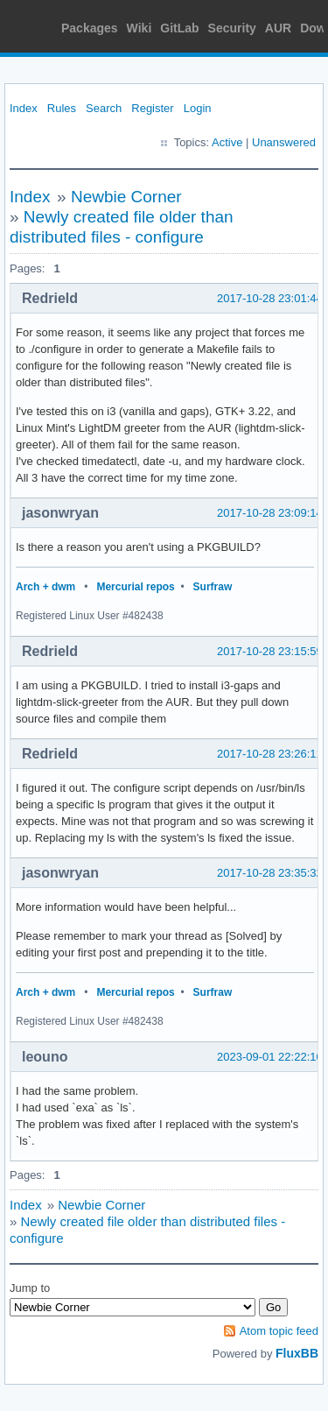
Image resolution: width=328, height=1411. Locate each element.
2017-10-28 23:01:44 (270, 298)
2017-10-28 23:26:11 (270, 753)
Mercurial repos (135, 587)
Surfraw (213, 587)
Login (198, 108)
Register (152, 108)
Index (24, 108)
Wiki (139, 28)
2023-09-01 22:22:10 (270, 1056)
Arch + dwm (45, 587)
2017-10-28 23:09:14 (270, 512)
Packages (89, 28)
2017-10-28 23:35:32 (270, 872)
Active (227, 142)
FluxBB (297, 1353)
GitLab (179, 28)
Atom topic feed (279, 1330)
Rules (61, 108)
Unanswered (284, 142)
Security (232, 28)
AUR (278, 28)
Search (104, 108)
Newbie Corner (126, 196)
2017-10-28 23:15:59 (270, 651)
